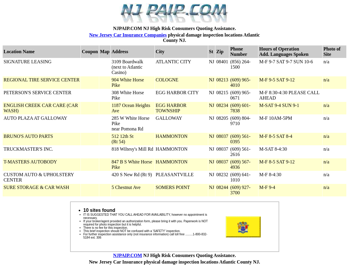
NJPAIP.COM (127, 255)
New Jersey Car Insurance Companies (128, 34)
